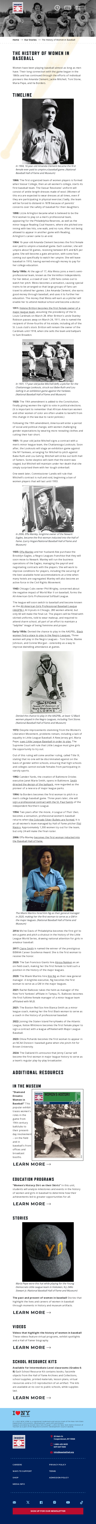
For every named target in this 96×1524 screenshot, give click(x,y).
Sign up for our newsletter (48, 1511)
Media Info (19, 1484)
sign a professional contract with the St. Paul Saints (43, 802)
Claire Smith (27, 948)
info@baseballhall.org (64, 1452)
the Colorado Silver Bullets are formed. (52, 819)
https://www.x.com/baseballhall (27, 1502)
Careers (17, 1465)
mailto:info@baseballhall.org (14, 1502)
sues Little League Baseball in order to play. (45, 741)
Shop (15, 1478)
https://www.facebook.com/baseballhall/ (41, 1502)
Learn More (29, 1164)
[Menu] (77, 7)
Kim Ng (52, 976)
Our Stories (30, 40)
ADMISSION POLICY (59, 1478)
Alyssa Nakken (63, 962)
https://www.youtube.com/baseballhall (68, 1502)
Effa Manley (27, 551)
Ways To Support (22, 1471)
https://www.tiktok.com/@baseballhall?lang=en (81, 1502)
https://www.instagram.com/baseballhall (54, 1502)
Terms (52, 1471)
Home (16, 40)
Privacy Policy (57, 1465)
